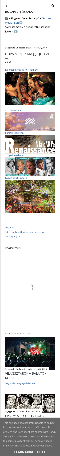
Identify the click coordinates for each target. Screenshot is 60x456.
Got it (42, 452)
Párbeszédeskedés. (15, 132)
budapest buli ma (20, 232)
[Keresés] (53, 5)
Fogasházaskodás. (15, 155)
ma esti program (12, 236)
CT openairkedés (14, 110)
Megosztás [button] (10, 227)
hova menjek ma (36, 232)
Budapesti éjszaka (19, 12)
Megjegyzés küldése (26, 383)
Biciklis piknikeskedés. (16, 177)
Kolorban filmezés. (22, 69)
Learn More (24, 452)
